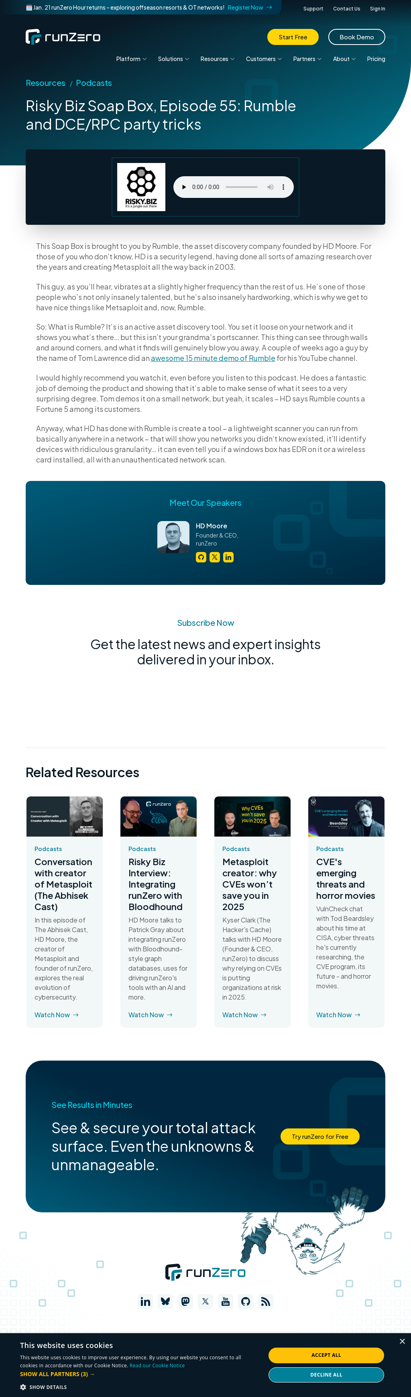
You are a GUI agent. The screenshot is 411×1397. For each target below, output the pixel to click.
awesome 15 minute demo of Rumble (213, 357)
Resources (45, 82)
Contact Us (346, 9)
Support (313, 9)
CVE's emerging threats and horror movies (345, 878)
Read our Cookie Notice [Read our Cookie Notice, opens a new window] (157, 1365)
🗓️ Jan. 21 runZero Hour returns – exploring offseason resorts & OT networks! (149, 7)
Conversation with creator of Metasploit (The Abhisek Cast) (63, 884)
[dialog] (205, 1365)
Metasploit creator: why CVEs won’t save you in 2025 (249, 884)
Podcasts (94, 82)
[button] (139, 1374)
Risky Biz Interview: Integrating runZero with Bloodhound (155, 884)
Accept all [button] (326, 1355)
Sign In (377, 9)
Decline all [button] (326, 1374)
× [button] (402, 1342)
